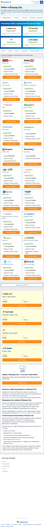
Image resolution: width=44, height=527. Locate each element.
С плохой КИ (24, 51)
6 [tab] (25, 518)
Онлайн (10, 51)
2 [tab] (19, 518)
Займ (3, 107)
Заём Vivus (4, 240)
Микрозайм (26, 63)
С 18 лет (4, 469)
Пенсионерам (5, 464)
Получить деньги (11, 77)
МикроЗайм (26, 152)
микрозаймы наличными (9, 397)
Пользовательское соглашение (32, 524)
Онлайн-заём (5, 152)
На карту (3, 51)
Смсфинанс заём (27, 216)
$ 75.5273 (36, 1)
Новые (16, 51)
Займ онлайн (5, 63)
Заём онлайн (5, 129)
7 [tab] (27, 518)
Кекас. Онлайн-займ (28, 264)
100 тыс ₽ (39, 17)
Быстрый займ (6, 85)
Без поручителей (34, 51)
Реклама (7, 524)
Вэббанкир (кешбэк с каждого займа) (10, 217)
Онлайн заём (5, 172)
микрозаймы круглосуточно (11, 439)
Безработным (6, 466)
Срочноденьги (27, 194)
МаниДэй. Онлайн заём (29, 85)
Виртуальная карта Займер (30, 240)
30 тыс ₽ (25, 17)
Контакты (14, 524)
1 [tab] (17, 518)
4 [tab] (22, 518)
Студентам (5, 471)
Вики (20, 524)
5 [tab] (24, 518)
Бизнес (4, 461)
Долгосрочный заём (7, 264)
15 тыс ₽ (16, 17)
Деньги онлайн (27, 107)
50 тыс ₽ (32, 17)
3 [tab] (20, 518)
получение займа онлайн (27, 413)
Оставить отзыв (22, 383)
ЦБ (32, 1)
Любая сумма (6, 17)
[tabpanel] (21, 465)
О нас (2, 524)
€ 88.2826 (36, 3)
